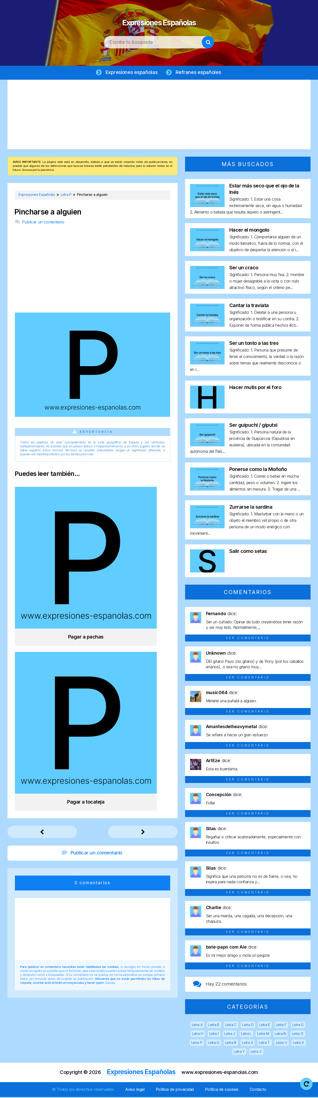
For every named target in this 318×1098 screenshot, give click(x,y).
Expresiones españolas (130, 72)
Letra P (196, 1043)
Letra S (247, 1043)
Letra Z (256, 1052)
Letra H (197, 1034)
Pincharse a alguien (47, 213)
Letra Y (239, 1052)
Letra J (229, 1034)
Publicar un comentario (43, 222)
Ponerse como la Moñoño (258, 470)
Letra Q (213, 1043)
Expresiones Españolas (159, 20)
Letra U (281, 1043)
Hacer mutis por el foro (255, 388)
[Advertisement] (159, 115)
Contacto (258, 1090)
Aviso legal (135, 1090)
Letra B (213, 1026)
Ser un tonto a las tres (254, 344)
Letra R (230, 1043)
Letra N (280, 1034)
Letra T (264, 1043)
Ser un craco (243, 269)
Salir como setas (248, 552)
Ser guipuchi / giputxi (253, 426)
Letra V (298, 1043)
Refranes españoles (199, 72)
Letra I (214, 1034)
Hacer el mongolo (249, 231)
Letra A (197, 1026)
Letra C (231, 1026)
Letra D (247, 1026)
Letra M (263, 1034)
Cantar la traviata (249, 306)
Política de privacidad (175, 1090)
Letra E (264, 1026)
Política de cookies (221, 1090)
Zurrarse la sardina (251, 508)
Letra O (297, 1034)
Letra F (281, 1026)
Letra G (298, 1026)
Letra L (246, 1034)
